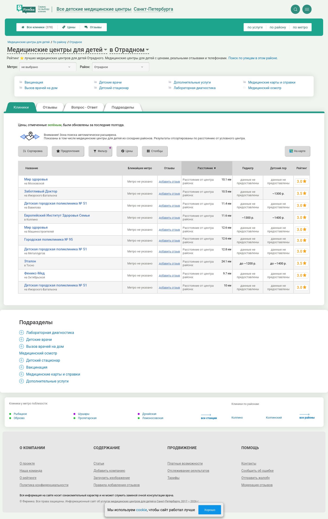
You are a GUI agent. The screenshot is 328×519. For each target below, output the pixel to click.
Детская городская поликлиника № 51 (55, 203)
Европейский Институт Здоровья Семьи (57, 215)
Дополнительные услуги (192, 82)
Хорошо (209, 510)
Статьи (99, 463)
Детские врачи (110, 82)
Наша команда (31, 470)
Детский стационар (114, 88)
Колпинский (274, 417)
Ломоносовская (150, 418)
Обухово (17, 418)
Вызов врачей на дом (41, 88)
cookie (141, 510)
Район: (85, 67)
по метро (300, 27)
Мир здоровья (36, 179)
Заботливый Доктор (40, 191)
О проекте (27, 463)
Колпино (237, 417)
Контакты (248, 463)
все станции (209, 417)
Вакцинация (34, 82)
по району (278, 27)
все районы (307, 416)
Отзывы (93, 27)
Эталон (30, 261)
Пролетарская (85, 418)
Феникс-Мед (34, 273)
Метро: (12, 67)
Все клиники (37, 27)
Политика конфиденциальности (44, 485)
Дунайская (147, 414)
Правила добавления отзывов (117, 485)
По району (59, 42)
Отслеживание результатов (188, 470)
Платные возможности (185, 463)
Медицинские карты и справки (271, 82)
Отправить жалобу (255, 478)
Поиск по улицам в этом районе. (253, 58)
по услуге (255, 27)
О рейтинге (28, 478)
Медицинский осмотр (264, 88)
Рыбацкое (18, 414)
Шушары (81, 414)
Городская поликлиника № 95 (48, 239)
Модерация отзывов (257, 485)
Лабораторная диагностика (194, 88)
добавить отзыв (169, 181)
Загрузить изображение (112, 478)
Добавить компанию (109, 470)
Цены (69, 27)
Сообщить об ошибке (257, 470)
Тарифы (174, 478)
